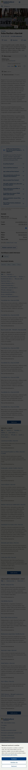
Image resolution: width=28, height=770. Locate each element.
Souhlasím (14, 758)
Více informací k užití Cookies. (9, 754)
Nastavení (14, 766)
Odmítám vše (14, 762)
